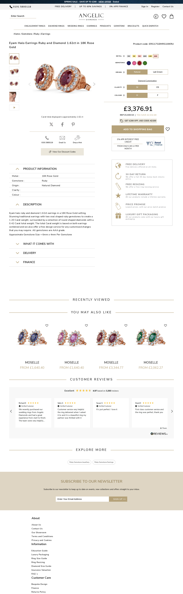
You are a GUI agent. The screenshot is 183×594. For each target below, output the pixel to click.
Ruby (139, 63)
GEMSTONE (119, 26)
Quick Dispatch (150, 26)
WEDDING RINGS (75, 26)
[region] (91, 411)
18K (145, 56)
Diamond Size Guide (68, 541)
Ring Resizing (65, 537)
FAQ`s (61, 548)
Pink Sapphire (134, 63)
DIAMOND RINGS (56, 26)
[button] (11, 411)
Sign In (144, 6)
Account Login (117, 525)
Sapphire (129, 63)
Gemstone (120, 63)
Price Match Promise (94, 541)
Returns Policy (91, 533)
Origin (119, 72)
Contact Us (168, 6)
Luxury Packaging (67, 529)
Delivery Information (94, 537)
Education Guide (66, 525)
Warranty (89, 544)
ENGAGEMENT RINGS (35, 26)
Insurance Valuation (68, 544)
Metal (119, 56)
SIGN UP (119, 500)
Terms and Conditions (42, 537)
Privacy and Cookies (42, 541)
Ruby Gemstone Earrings (106, 462)
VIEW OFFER (105, 1)
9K (129, 56)
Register (155, 6)
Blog (112, 529)
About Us (36, 525)
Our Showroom (39, 533)
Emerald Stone (145, 63)
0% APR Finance (119, 6)
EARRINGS (92, 26)
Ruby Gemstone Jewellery (77, 462)
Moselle (32, 362)
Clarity (118, 87)
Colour (118, 95)
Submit (35, 16)
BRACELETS (133, 26)
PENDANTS (105, 26)
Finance (88, 529)
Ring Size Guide (66, 533)
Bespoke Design (92, 525)
